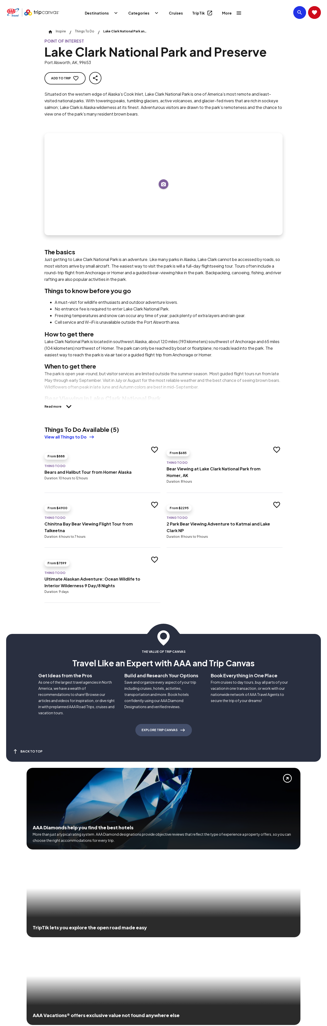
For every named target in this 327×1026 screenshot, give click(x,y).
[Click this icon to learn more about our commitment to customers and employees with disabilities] (13, 941)
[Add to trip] (163, 184)
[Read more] (59, 407)
